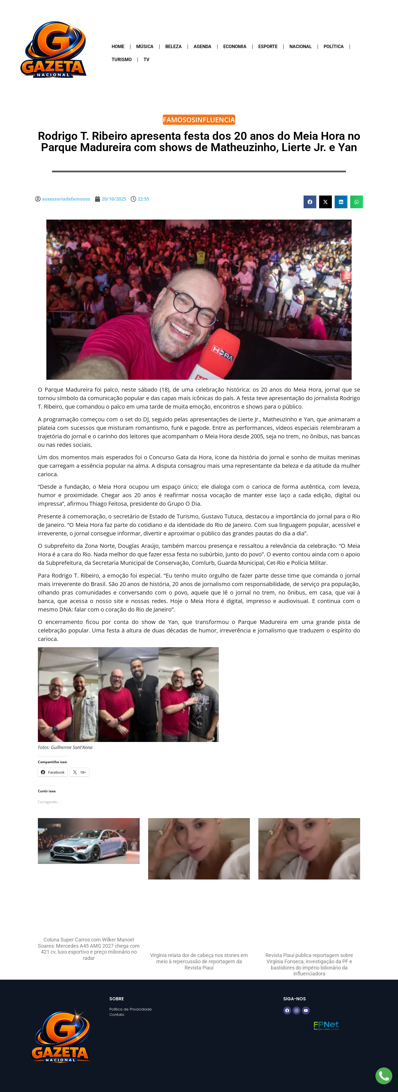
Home (118, 46)
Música (144, 46)
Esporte (268, 46)
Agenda (202, 46)
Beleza (173, 46)
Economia (234, 46)
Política (334, 46)
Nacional (300, 46)
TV (146, 59)
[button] (310, 202)
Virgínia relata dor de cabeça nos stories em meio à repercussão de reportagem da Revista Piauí (199, 961)
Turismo (122, 59)
